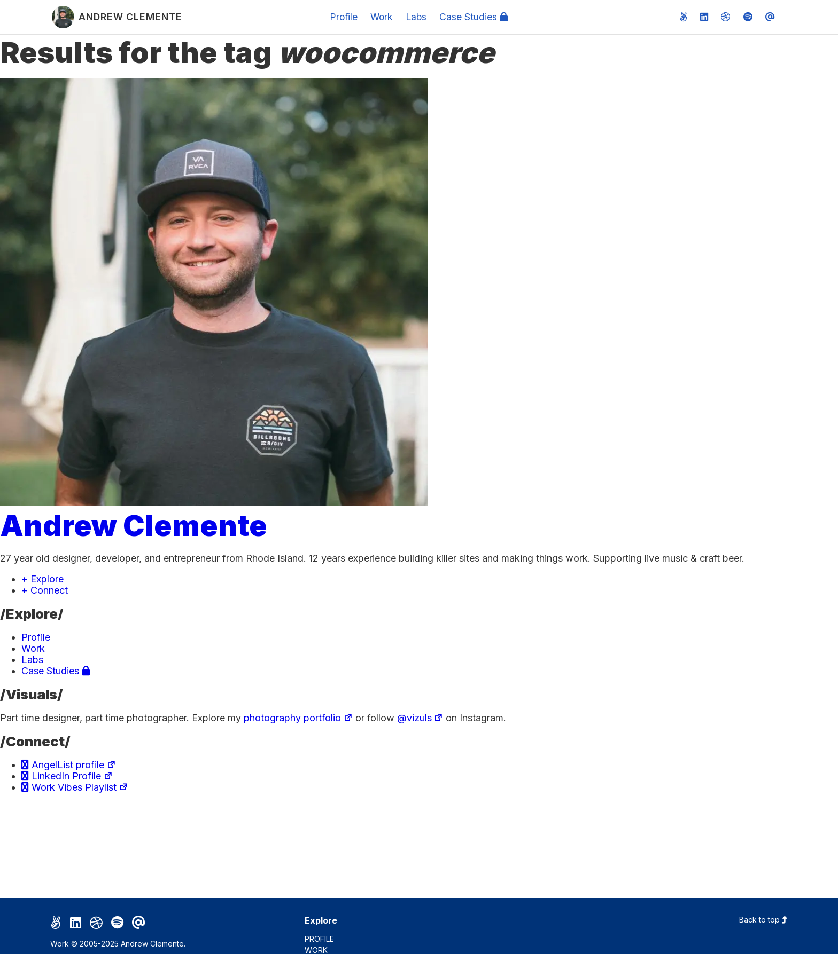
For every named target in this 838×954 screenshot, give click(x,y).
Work (381, 16)
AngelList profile (68, 764)
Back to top (763, 919)
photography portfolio (298, 717)
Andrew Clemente (133, 525)
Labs (416, 16)
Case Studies (473, 16)
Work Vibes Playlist (74, 787)
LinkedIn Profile (67, 776)
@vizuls (420, 717)
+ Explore (42, 579)
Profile (344, 16)
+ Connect (44, 590)
